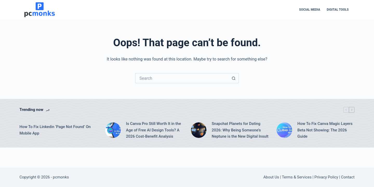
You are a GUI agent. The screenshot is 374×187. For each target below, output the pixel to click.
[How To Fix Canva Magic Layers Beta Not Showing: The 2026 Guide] (284, 130)
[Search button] (234, 78)
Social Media (309, 9)
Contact (348, 177)
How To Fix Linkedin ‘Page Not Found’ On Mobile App (55, 130)
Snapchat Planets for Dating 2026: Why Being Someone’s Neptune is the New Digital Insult (240, 130)
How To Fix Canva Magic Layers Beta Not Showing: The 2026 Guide (324, 130)
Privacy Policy (326, 177)
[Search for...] (182, 78)
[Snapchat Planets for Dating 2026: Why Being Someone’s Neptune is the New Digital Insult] (198, 130)
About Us (271, 177)
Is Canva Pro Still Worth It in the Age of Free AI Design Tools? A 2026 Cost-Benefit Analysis (153, 130)
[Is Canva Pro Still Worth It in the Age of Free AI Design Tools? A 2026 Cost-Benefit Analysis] (113, 130)
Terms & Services (296, 177)
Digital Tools (338, 9)
